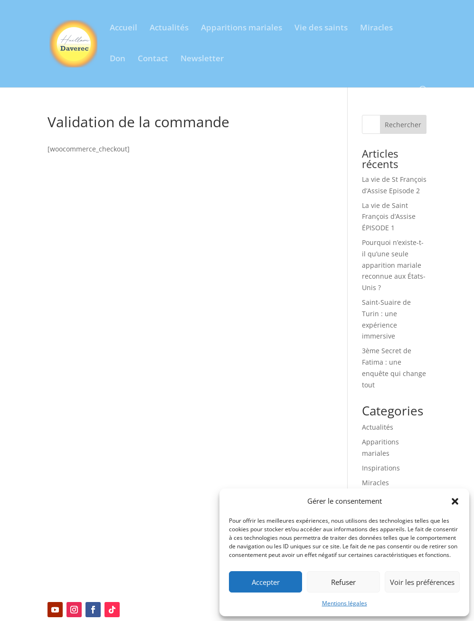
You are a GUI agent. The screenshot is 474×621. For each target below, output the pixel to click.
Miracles (376, 28)
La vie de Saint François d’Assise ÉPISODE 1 (389, 217)
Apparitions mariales (241, 28)
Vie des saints (321, 28)
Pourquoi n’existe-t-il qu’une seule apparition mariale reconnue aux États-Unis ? (394, 265)
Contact (153, 59)
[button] (455, 501)
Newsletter (202, 59)
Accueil (123, 28)
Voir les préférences (422, 582)
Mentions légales (344, 603)
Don (117, 59)
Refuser (343, 582)
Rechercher (403, 124)
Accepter (266, 582)
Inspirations (381, 467)
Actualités (169, 28)
